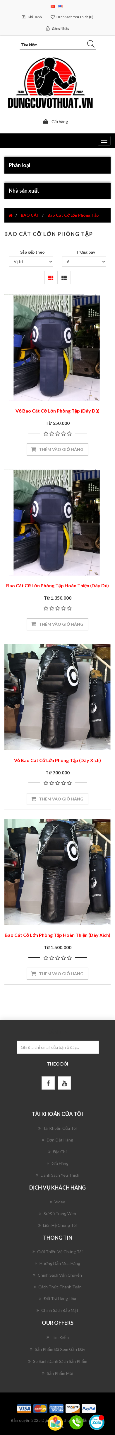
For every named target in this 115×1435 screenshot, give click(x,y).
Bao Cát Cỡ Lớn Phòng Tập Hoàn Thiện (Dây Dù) (57, 585)
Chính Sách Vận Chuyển (57, 1275)
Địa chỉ (57, 1151)
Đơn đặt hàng (57, 1139)
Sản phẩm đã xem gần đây (57, 1349)
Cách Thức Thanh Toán (58, 1286)
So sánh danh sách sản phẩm (57, 1361)
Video (57, 1201)
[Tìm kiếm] (58, 45)
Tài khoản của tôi (57, 1128)
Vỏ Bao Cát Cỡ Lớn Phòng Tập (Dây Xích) (57, 760)
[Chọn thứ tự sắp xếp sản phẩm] (31, 262)
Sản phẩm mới (57, 1373)
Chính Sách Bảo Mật (57, 1310)
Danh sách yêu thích (57, 1175)
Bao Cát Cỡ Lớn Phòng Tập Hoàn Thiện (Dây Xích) (58, 935)
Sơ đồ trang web (57, 1213)
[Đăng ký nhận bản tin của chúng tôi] (58, 1047)
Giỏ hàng (57, 1163)
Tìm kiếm (58, 1337)
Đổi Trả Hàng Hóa (57, 1298)
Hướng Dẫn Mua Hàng (57, 1263)
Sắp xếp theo (32, 252)
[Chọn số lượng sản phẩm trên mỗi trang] (84, 262)
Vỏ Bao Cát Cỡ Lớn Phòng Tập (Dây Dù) (57, 410)
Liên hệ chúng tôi (57, 1225)
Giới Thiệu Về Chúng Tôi (57, 1251)
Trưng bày (85, 252)
